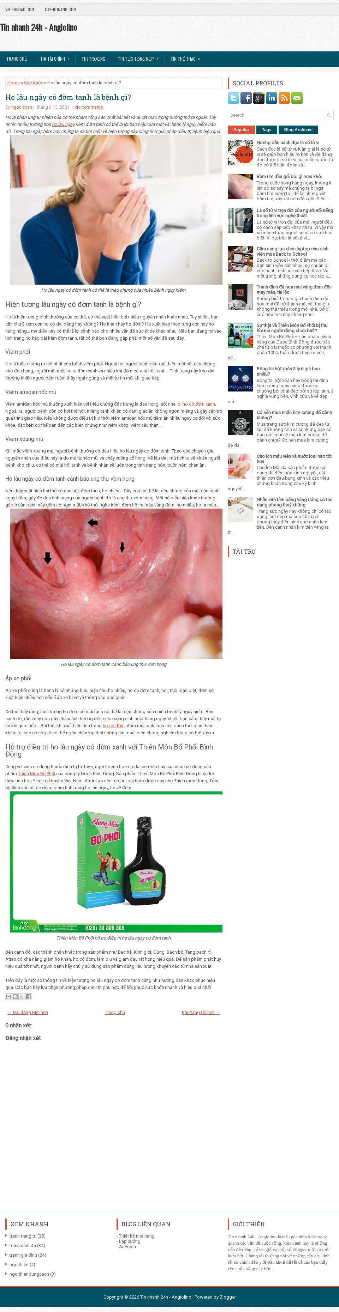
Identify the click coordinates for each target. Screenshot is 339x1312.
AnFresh (127, 1246)
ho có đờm (114, 725)
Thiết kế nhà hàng (137, 1236)
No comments (89, 107)
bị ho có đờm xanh (196, 404)
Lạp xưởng (130, 1241)
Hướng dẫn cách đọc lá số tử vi (288, 142)
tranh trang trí (23, 1236)
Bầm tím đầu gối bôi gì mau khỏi (289, 176)
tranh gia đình (23, 1255)
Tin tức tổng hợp (140, 56)
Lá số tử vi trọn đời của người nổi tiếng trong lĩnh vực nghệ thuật (295, 213)
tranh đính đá (23, 1245)
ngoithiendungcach (29, 1274)
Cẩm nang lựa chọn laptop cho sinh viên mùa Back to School (292, 251)
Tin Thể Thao (188, 56)
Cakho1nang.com (60, 9)
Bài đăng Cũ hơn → (201, 1012)
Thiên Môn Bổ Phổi (36, 773)
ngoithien (19, 1264)
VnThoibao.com (19, 9)
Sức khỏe (33, 82)
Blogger (228, 1297)
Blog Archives (298, 129)
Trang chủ (17, 59)
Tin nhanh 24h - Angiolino (38, 26)
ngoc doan (21, 107)
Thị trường (93, 59)
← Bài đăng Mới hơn (27, 1012)
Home (13, 82)
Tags (267, 129)
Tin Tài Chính (57, 56)
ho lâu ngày (63, 124)
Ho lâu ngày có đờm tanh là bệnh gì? (68, 97)
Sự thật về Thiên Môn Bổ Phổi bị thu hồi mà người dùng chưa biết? (292, 328)
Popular (241, 129)
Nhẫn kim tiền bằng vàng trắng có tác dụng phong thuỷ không (294, 502)
